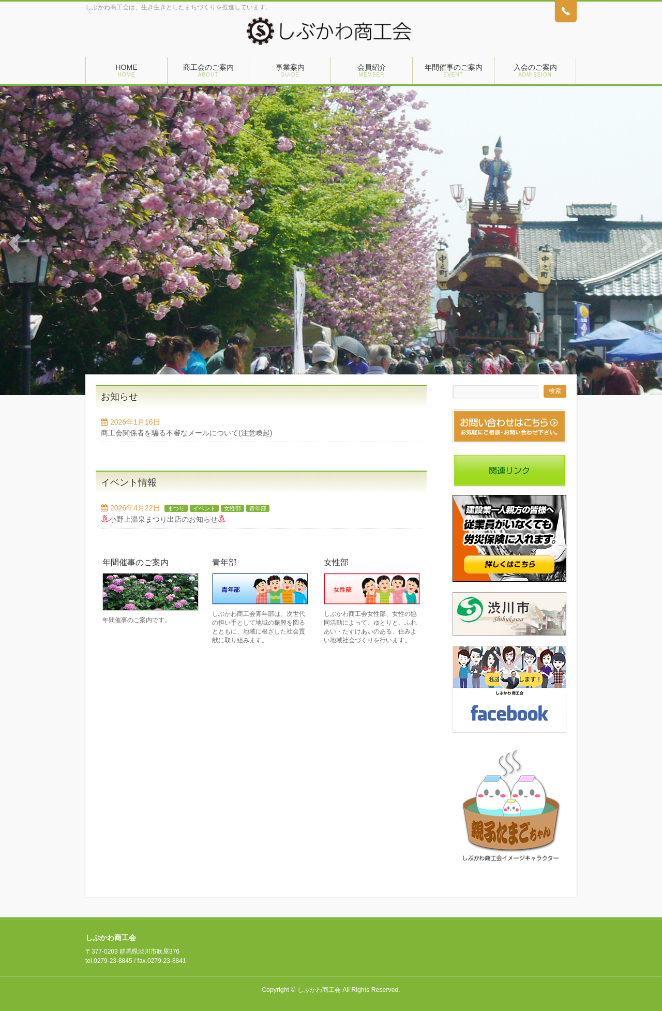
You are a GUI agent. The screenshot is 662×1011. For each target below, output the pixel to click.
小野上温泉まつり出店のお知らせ (163, 519)
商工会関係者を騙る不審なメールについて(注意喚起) (186, 433)
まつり (176, 508)
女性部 (232, 508)
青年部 (257, 508)
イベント (204, 508)
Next (647, 243)
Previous (15, 243)
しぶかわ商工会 (319, 989)
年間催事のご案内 (135, 562)
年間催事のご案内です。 (136, 620)
